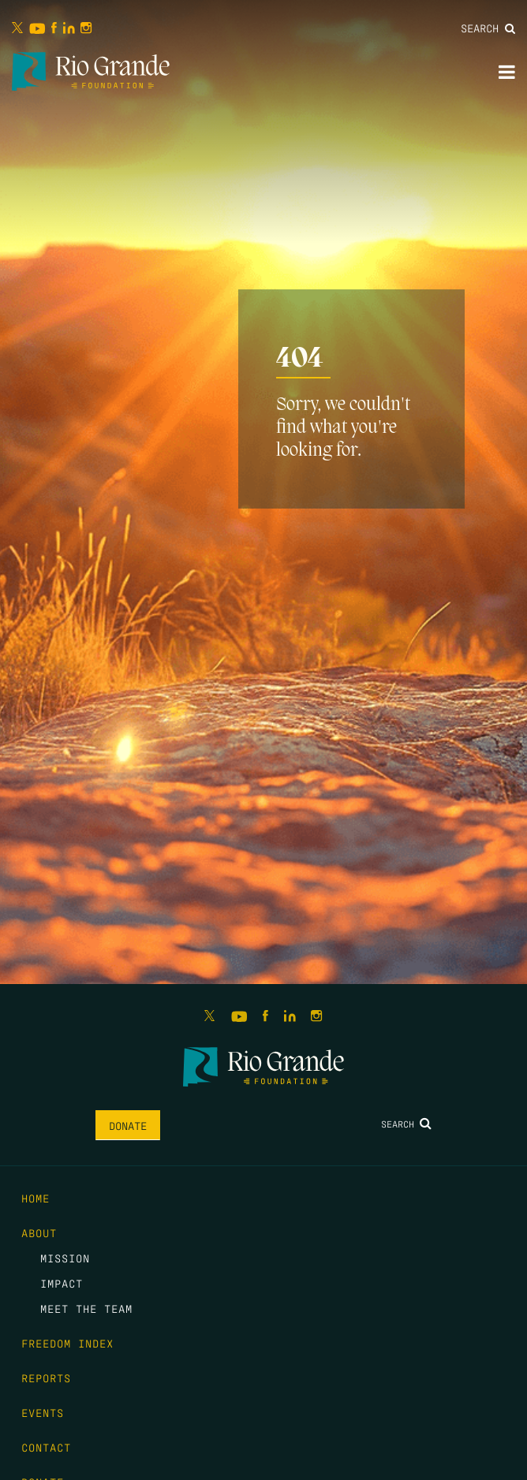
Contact (46, 1447)
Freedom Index (67, 1343)
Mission (65, 1258)
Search (488, 28)
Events (42, 1412)
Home (35, 1198)
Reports (46, 1377)
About (39, 1232)
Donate (128, 1125)
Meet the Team (86, 1308)
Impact (61, 1283)
